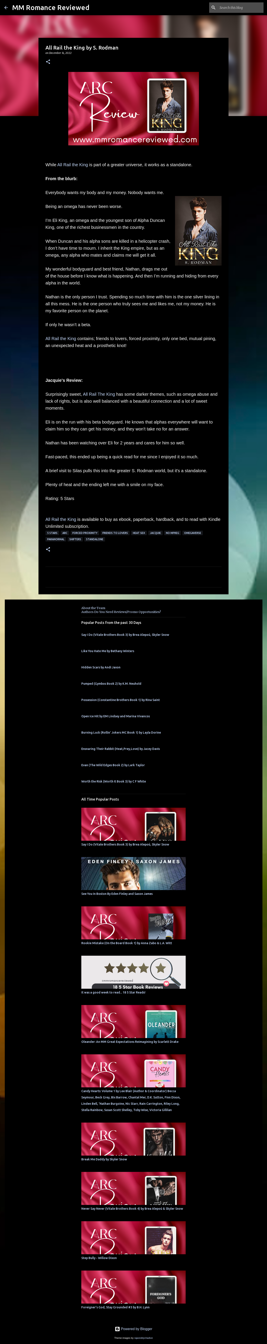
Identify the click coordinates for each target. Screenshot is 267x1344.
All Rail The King (99, 394)
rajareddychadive (143, 1338)
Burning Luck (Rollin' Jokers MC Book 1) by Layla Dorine (121, 732)
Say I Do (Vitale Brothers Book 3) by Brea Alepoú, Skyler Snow (125, 634)
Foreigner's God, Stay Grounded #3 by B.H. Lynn (115, 1307)
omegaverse (192, 533)
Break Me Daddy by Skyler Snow (104, 1159)
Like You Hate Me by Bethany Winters (107, 651)
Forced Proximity (84, 533)
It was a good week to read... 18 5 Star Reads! (113, 992)
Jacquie (155, 533)
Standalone (94, 539)
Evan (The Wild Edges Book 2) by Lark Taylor (113, 765)
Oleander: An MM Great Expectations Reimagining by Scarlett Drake (130, 1041)
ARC (64, 533)
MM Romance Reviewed (50, 7)
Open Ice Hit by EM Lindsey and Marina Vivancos (115, 716)
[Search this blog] (241, 7)
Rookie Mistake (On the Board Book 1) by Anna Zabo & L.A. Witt (126, 943)
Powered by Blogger (133, 1329)
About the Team (93, 608)
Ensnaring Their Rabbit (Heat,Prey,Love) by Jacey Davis (120, 749)
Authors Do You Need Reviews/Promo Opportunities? (121, 612)
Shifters (75, 539)
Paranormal (55, 539)
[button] (48, 62)
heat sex (139, 533)
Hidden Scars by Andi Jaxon (100, 667)
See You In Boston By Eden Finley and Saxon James (117, 893)
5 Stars (52, 533)
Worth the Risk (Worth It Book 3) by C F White (113, 781)
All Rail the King (72, 164)
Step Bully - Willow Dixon (99, 1258)
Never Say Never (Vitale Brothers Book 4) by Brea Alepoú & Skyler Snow (132, 1208)
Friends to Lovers (115, 533)
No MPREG (172, 533)
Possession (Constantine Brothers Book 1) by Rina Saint (120, 700)
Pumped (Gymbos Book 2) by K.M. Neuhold (111, 683)
